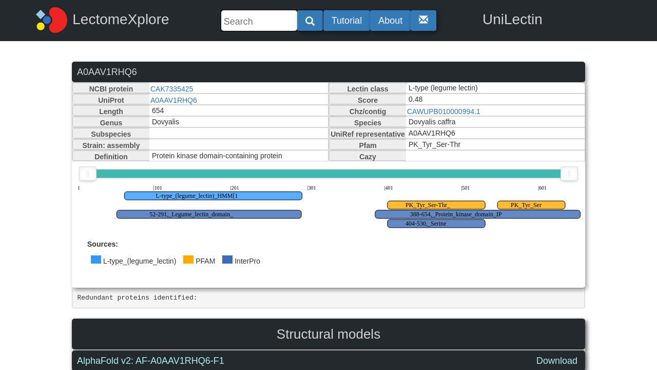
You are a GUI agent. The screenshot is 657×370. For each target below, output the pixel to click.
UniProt (111, 100)
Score (368, 100)
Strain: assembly (111, 145)
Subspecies (111, 134)
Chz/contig (368, 111)
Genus (111, 122)
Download (556, 361)
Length (111, 111)
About (390, 20)
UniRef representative (368, 134)
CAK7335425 (171, 89)
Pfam (367, 145)
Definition (111, 156)
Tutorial (347, 20)
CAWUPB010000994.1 (443, 111)
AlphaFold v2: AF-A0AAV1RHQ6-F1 (150, 361)
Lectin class (367, 88)
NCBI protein (111, 88)
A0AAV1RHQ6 (173, 100)
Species (367, 122)
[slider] (87, 173)
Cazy (367, 156)
